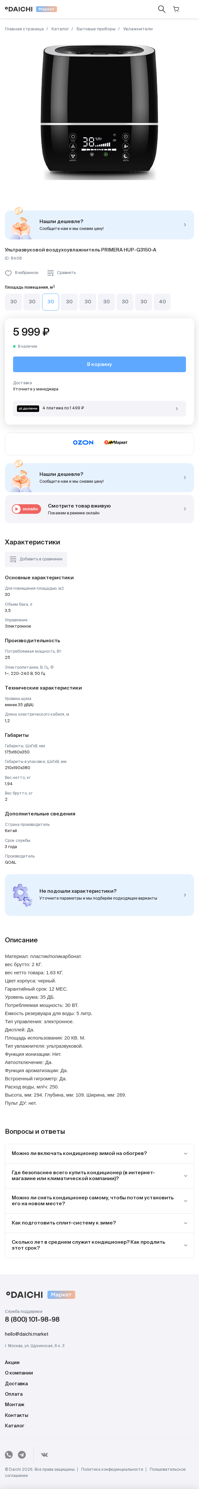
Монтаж (14, 1405)
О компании (19, 1373)
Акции (12, 1362)
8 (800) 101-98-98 (32, 1320)
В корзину (99, 364)
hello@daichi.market (27, 1334)
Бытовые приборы (95, 29)
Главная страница (24, 29)
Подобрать (185, 895)
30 (13, 301)
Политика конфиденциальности (112, 1470)
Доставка (16, 1384)
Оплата (14, 1394)
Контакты (16, 1415)
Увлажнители (137, 29)
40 (162, 301)
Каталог (60, 29)
